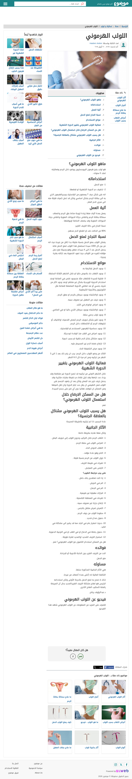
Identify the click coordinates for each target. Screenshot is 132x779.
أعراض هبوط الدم (35, 348)
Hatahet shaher (96, 43)
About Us (38, 773)
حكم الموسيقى (36, 323)
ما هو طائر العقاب (34, 308)
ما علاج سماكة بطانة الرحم (119, 111)
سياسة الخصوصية (35, 768)
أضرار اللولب (120, 105)
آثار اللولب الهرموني (121, 99)
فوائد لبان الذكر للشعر (33, 318)
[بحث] (82, 4)
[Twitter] (121, 765)
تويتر (101, 667)
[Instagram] (116, 765)
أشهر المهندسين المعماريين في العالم (25, 353)
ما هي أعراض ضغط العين (31, 328)
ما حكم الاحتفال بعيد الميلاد (30, 313)
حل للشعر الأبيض (35, 338)
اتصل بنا (15, 763)
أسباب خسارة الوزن (34, 343)
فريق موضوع (13, 773)
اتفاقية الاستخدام (11, 768)
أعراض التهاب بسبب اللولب (120, 119)
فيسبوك (110, 667)
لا (73, 656)
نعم (80, 656)
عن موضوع (38, 763)
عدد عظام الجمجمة (34, 333)
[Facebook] (126, 765)
